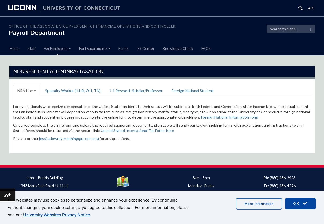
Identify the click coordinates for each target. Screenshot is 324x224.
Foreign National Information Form (229, 117)
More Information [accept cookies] (259, 204)
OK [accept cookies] (300, 203)
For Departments (94, 48)
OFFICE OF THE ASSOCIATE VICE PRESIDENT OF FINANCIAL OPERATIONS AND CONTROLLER (92, 26)
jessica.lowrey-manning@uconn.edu (69, 138)
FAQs (206, 48)
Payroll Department (37, 33)
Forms (123, 48)
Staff (32, 48)
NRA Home (26, 90)
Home (15, 48)
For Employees (57, 48)
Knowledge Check (177, 48)
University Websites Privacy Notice (56, 215)
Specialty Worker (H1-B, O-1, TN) (72, 90)
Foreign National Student (193, 90)
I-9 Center (145, 48)
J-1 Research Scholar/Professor (136, 90)
